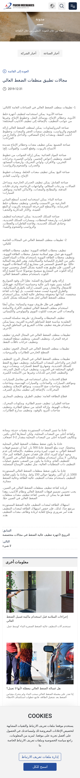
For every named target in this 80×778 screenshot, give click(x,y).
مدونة (40, 19)
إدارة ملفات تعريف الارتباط (40, 757)
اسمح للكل (40, 766)
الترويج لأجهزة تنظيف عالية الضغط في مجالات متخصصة (36, 534)
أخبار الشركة (28, 53)
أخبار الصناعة (51, 53)
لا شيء (6, 545)
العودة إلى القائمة (15, 71)
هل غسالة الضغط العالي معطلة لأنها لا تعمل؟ (33, 688)
